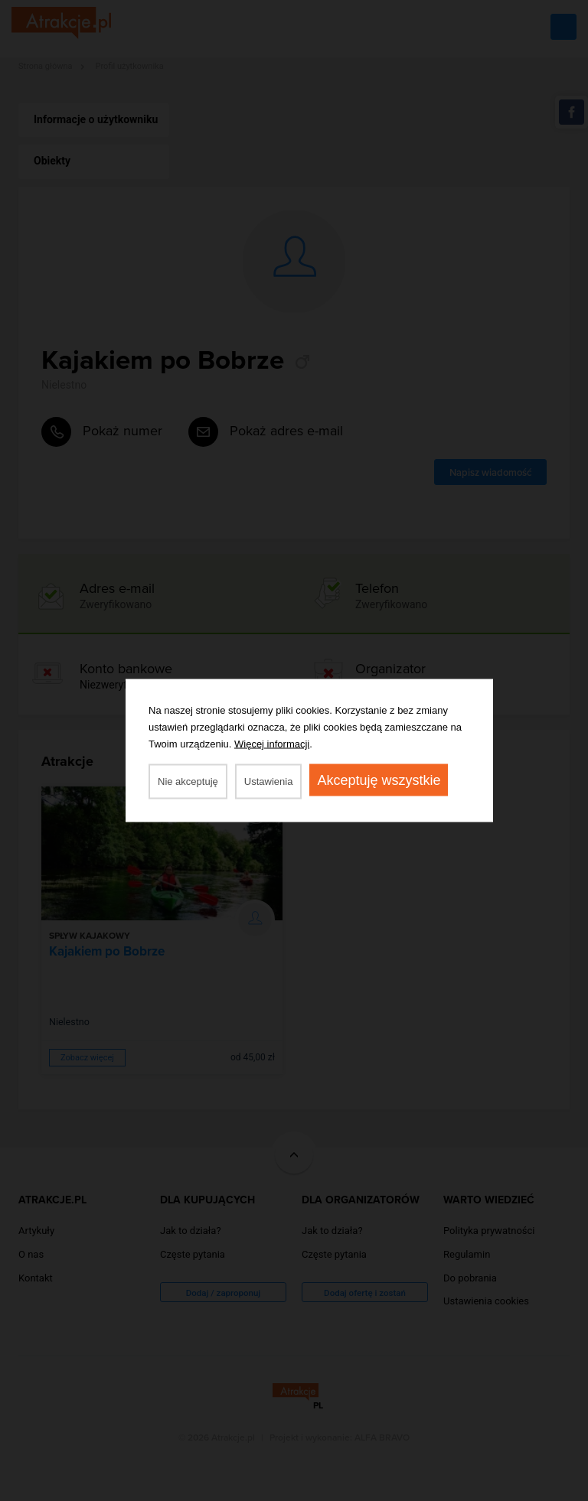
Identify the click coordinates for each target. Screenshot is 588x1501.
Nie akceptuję (188, 781)
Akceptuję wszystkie (378, 780)
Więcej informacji (271, 744)
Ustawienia (268, 781)
